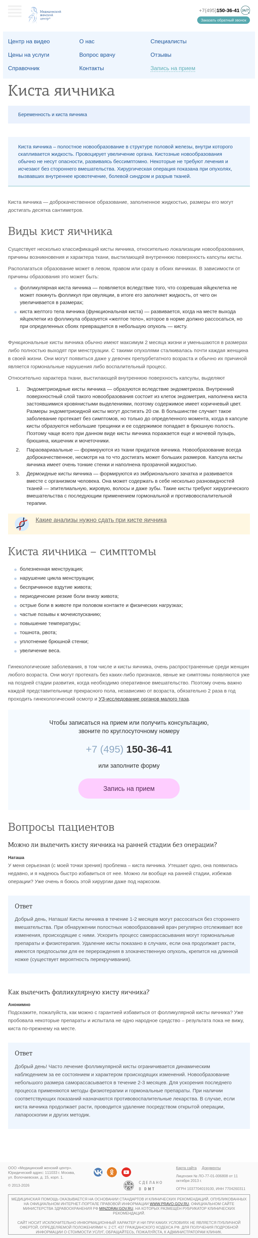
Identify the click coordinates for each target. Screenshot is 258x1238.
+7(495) (219, 10)
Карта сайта (186, 1168)
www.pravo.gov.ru (169, 1204)
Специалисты (168, 41)
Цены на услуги (28, 55)
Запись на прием (129, 788)
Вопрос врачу (97, 55)
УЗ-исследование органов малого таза (144, 699)
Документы (211, 1168)
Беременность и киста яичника (52, 114)
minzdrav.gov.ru (116, 1208)
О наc (86, 41)
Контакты (91, 68)
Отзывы (160, 55)
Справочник (24, 68)
